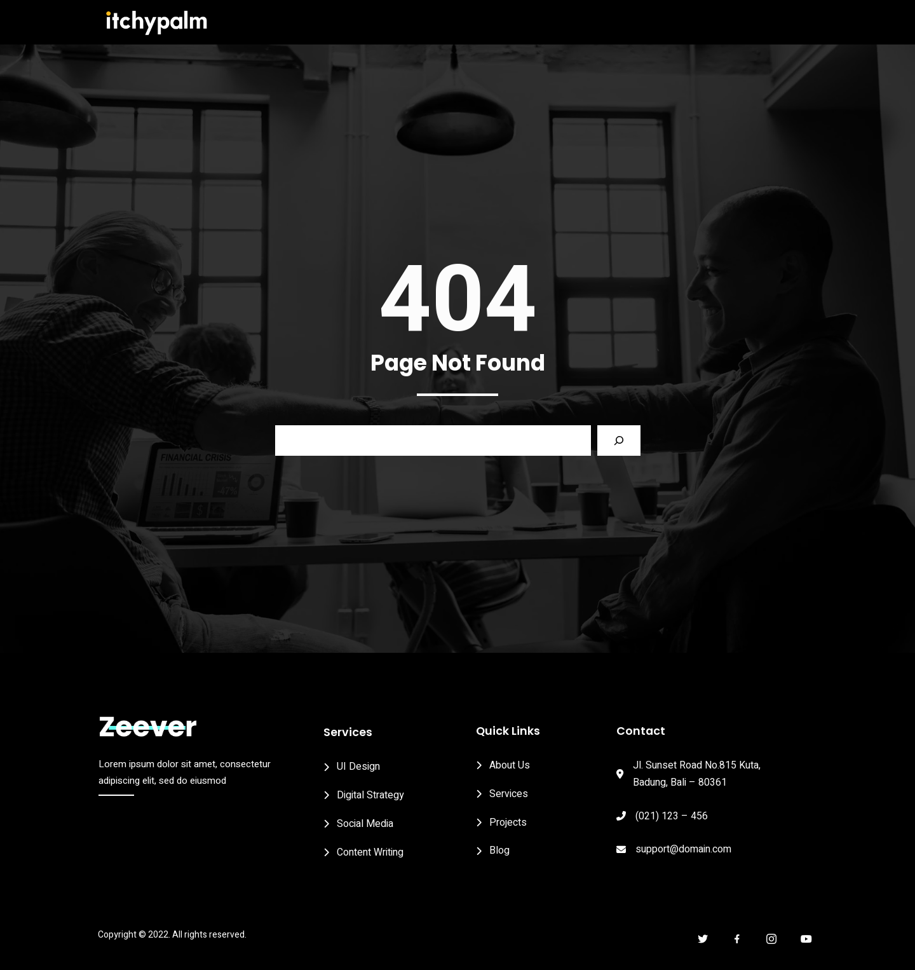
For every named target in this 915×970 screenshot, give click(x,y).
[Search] (618, 450)
